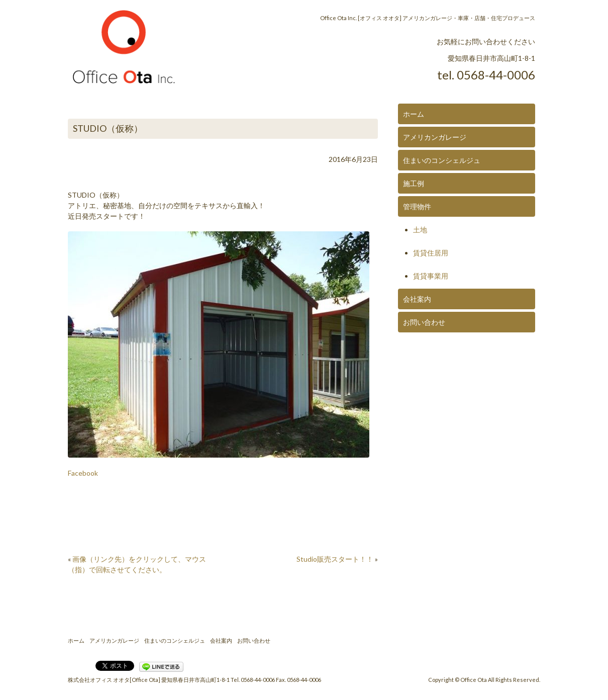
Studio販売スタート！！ (334, 559)
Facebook (83, 473)
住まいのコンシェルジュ (441, 160)
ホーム (413, 114)
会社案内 (417, 299)
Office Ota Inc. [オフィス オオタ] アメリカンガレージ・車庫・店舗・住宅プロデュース (427, 18)
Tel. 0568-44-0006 (253, 679)
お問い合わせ (424, 322)
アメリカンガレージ (434, 137)
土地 (420, 229)
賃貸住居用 (430, 252)
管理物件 (417, 206)
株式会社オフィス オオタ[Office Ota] (114, 679)
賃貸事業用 (430, 276)
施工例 (413, 183)
